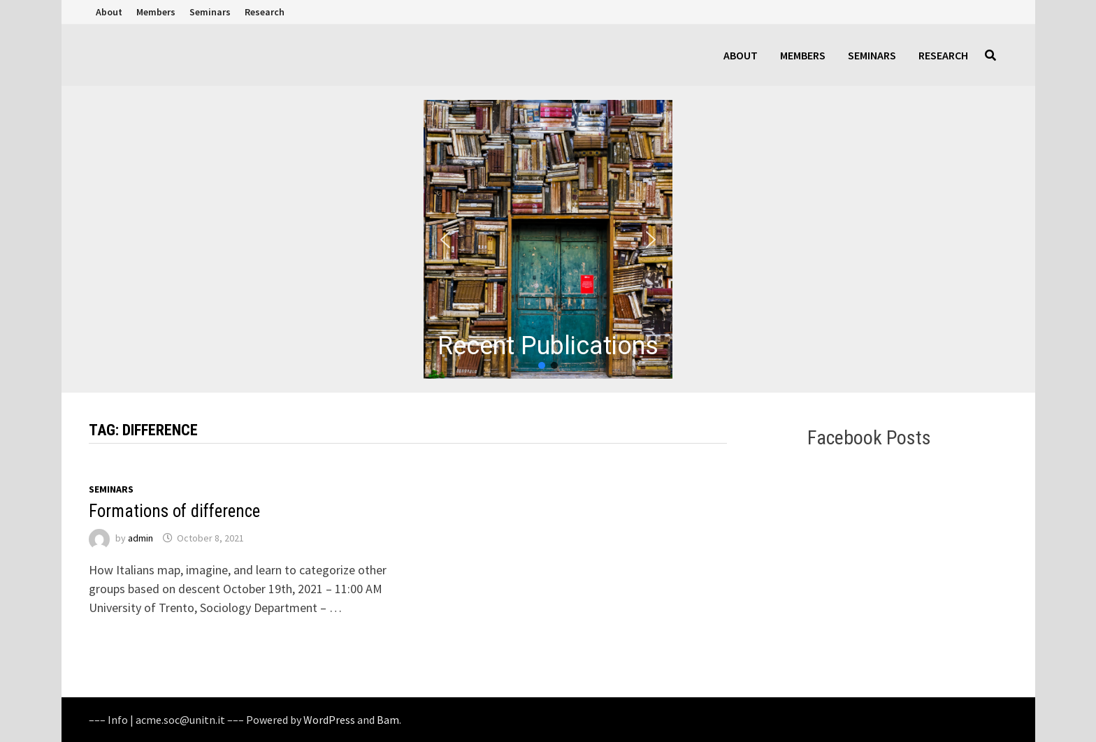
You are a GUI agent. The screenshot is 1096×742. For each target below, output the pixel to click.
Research (264, 12)
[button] (548, 239)
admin (140, 538)
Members (155, 12)
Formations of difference (174, 511)
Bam (388, 720)
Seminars (210, 12)
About (109, 12)
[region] (548, 239)
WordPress (329, 720)
